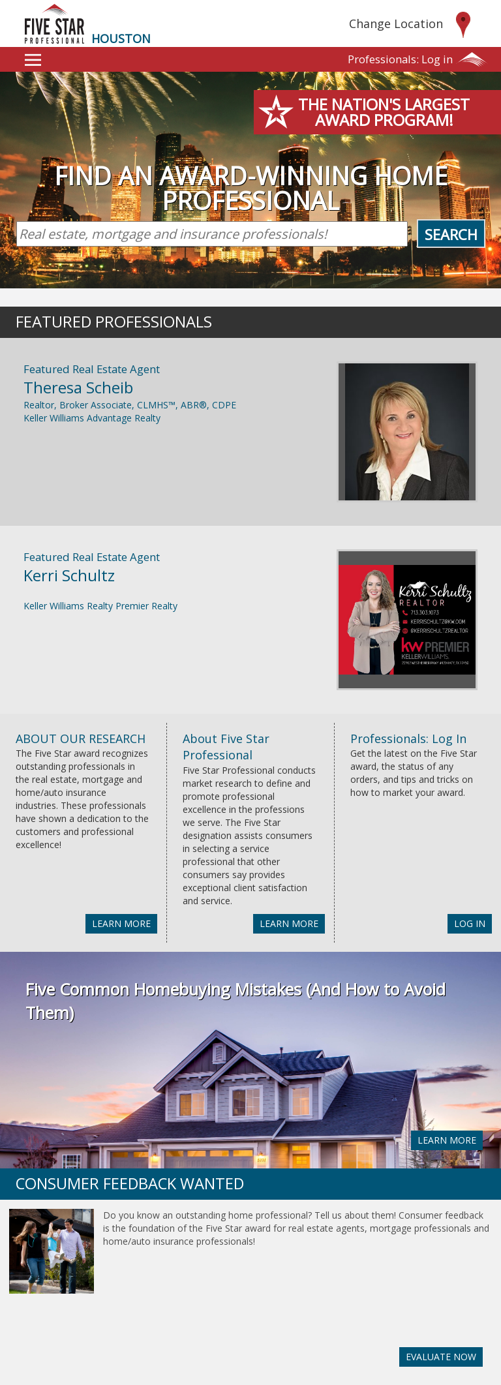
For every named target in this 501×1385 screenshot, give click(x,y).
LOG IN (469, 923)
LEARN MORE (121, 923)
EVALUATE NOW (441, 1356)
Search (451, 234)
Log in (400, 59)
